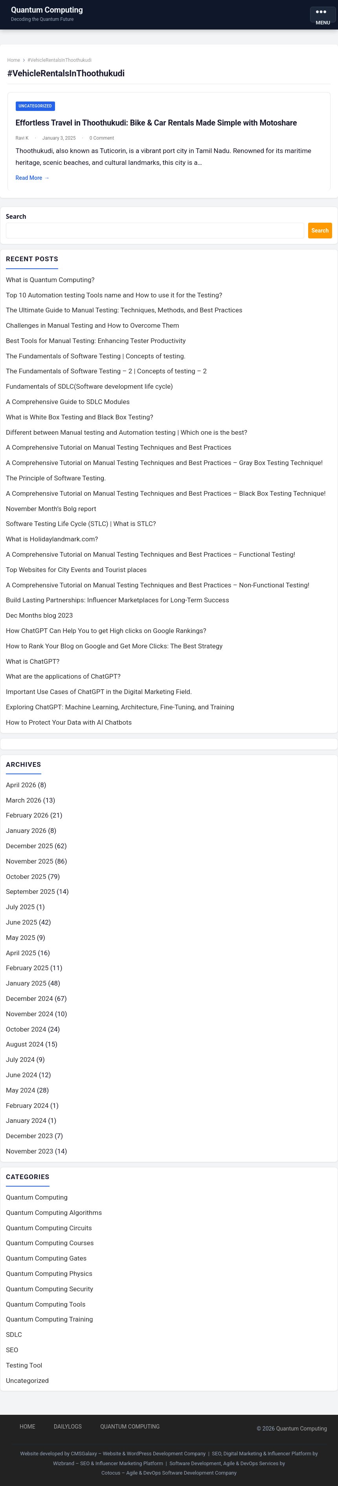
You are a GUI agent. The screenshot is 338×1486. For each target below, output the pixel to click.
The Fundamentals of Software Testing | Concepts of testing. (96, 364)
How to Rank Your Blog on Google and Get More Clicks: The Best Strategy (114, 654)
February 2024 (27, 1114)
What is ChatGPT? (32, 669)
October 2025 (26, 885)
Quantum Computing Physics (49, 1282)
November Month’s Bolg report (51, 517)
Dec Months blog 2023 (39, 623)
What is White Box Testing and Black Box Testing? (79, 425)
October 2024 (26, 1037)
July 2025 (20, 915)
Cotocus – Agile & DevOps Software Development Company (169, 1473)
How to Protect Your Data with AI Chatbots (69, 730)
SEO (12, 1358)
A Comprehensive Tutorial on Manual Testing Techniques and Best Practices (118, 455)
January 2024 (26, 1129)
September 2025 (30, 900)
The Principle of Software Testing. (56, 486)
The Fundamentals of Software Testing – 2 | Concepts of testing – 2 (106, 379)
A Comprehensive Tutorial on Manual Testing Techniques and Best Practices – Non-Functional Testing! (157, 593)
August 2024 (25, 1052)
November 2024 (29, 1022)
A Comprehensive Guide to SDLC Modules (68, 409)
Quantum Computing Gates (46, 1267)
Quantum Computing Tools (45, 1313)
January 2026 (26, 839)
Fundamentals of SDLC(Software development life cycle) (89, 394)
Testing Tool (24, 1374)
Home (16, 63)
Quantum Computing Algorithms (54, 1221)
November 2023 (29, 1159)
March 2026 (23, 808)
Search (17, 223)
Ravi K (24, 141)
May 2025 (20, 946)
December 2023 (29, 1144)
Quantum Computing (47, 10)
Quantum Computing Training (49, 1328)
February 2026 (27, 823)
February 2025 (27, 976)
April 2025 (21, 961)
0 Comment (104, 141)
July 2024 (20, 1068)
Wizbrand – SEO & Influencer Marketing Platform (108, 1463)
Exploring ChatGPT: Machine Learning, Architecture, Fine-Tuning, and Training (120, 715)
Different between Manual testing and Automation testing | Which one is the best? (126, 440)
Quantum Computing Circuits (49, 1236)
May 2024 (20, 1098)
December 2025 (29, 854)
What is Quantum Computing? (50, 288)
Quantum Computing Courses (50, 1251)
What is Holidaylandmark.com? (52, 547)
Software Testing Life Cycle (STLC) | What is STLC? (81, 531)
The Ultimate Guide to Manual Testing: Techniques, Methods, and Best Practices (124, 318)
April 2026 (21, 793)
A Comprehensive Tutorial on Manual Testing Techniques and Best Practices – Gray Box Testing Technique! (164, 470)
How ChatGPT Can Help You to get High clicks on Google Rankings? (106, 638)
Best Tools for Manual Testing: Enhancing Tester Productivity (96, 349)
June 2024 (21, 1083)
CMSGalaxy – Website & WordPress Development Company (138, 1453)
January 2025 (26, 991)
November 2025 (29, 869)
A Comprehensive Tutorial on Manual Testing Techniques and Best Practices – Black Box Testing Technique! (166, 501)
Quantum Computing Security (49, 1297)
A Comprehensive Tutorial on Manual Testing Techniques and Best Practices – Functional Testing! (150, 562)
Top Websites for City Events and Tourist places (76, 577)
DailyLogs (68, 1426)
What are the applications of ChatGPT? (63, 684)
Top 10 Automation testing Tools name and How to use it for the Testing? (114, 302)
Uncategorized (38, 109)
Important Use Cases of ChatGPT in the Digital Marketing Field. (99, 699)
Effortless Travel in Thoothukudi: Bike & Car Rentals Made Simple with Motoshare (159, 126)
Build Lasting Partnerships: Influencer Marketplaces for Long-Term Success (117, 608)
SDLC (14, 1343)
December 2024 (29, 1007)
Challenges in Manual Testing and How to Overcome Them (92, 333)
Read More (35, 181)
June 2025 (21, 930)
